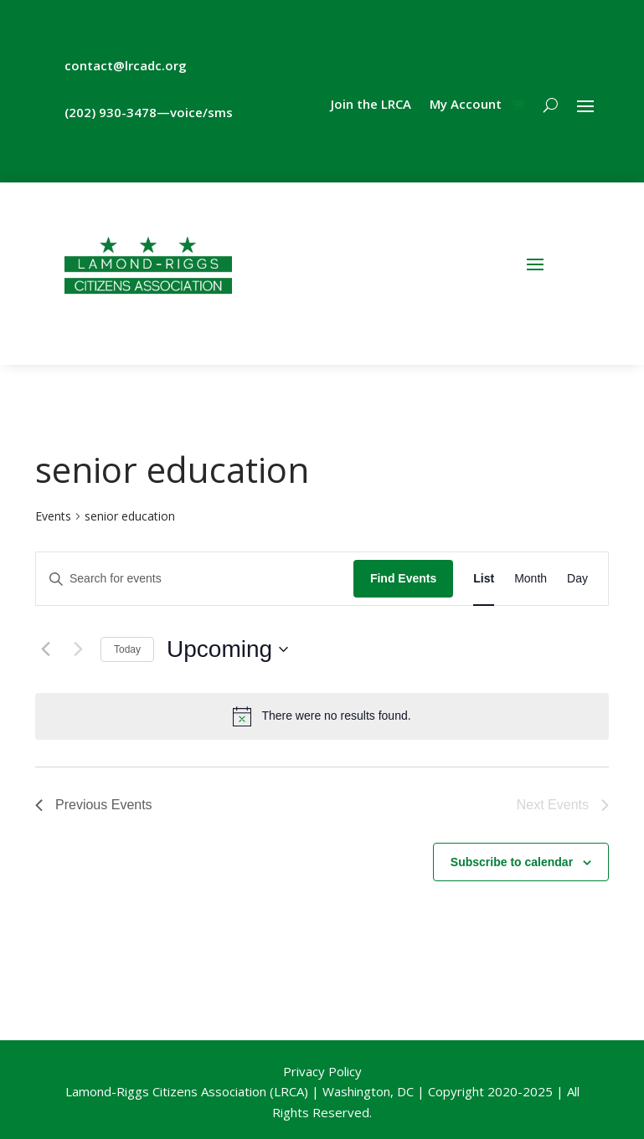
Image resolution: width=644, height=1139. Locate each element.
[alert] (322, 716)
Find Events (403, 578)
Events (53, 516)
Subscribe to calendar (512, 862)
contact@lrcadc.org (125, 65)
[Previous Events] (45, 649)
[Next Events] (78, 649)
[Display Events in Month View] (530, 578)
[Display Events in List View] (483, 578)
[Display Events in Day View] (577, 578)
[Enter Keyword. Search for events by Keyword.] (194, 578)
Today (127, 649)
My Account (466, 105)
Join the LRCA (371, 105)
